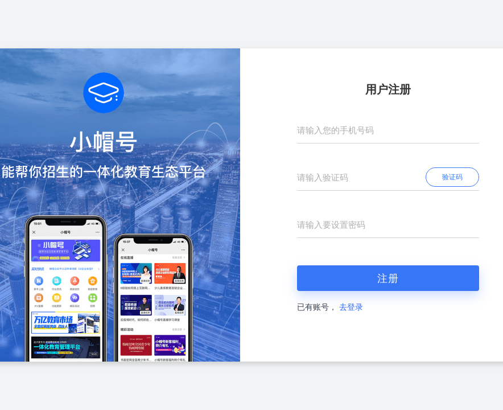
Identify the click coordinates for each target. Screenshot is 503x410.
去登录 (351, 307)
